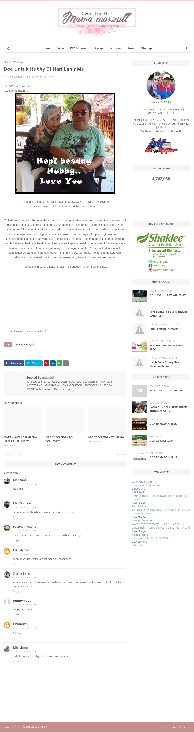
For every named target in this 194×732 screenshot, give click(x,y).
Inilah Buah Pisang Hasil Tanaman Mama (165, 364)
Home (162, 726)
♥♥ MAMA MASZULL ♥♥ (35, 726)
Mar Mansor (22, 503)
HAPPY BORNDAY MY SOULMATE (59, 439)
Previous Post (13, 454)
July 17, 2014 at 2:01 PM (24, 554)
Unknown (20, 624)
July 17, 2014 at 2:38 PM (24, 604)
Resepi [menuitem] (99, 48)
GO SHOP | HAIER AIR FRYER (168, 295)
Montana (20, 480)
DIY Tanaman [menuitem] (79, 48)
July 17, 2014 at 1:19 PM (24, 507)
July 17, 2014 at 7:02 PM (24, 651)
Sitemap (172, 726)
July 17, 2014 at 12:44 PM (25, 484)
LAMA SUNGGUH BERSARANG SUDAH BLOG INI (169, 409)
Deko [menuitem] (60, 48)
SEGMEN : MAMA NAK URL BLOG (166, 347)
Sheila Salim (22, 573)
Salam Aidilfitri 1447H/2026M (150, 538)
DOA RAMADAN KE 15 (163, 457)
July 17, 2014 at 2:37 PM (24, 577)
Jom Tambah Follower (164, 328)
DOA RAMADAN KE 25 (163, 424)
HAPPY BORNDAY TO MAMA (106, 437)
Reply (16, 493)
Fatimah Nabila (24, 527)
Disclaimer (184, 726)
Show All (138, 545)
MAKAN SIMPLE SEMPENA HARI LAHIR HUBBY (20, 439)
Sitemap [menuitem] (146, 48)
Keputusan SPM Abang (146, 485)
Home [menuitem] (46, 48)
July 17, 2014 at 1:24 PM (24, 530)
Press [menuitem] (130, 48)
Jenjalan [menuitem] (115, 48)
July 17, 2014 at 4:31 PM (24, 628)
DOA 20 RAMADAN (161, 440)
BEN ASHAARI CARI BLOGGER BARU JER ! (168, 314)
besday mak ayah (14, 62)
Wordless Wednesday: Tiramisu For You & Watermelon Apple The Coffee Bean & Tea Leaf (161, 525)
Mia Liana (20, 647)
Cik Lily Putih (23, 550)
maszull (17, 77)
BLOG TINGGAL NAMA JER (166, 390)
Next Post (119, 454)
